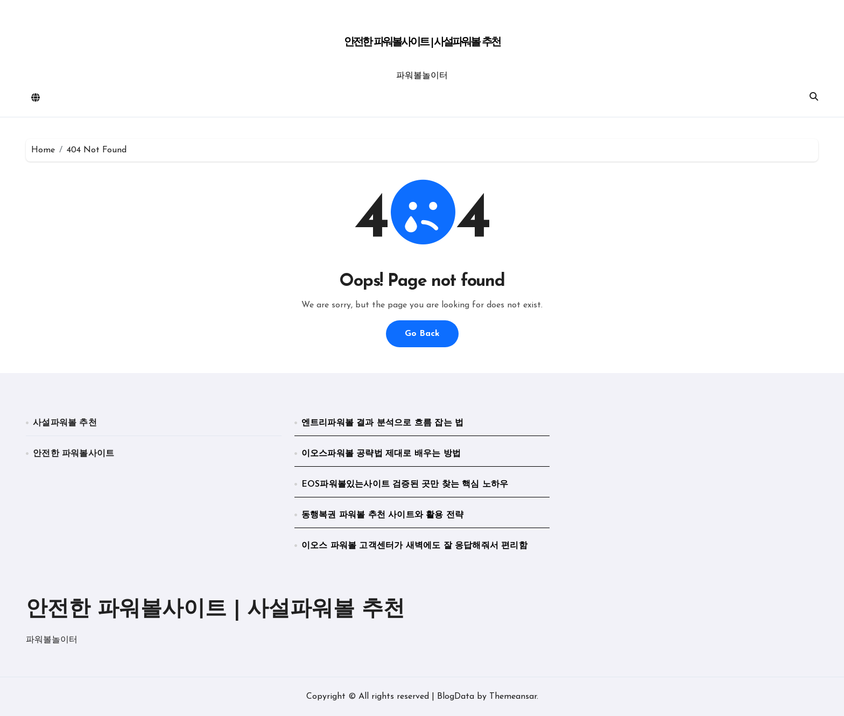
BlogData (455, 696)
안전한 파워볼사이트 (73, 454)
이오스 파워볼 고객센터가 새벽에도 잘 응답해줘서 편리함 (414, 546)
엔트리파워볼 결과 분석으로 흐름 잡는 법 (382, 423)
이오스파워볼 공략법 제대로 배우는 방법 (381, 454)
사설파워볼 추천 (65, 423)
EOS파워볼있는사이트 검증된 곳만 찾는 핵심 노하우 (405, 484)
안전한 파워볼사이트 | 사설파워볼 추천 (422, 42)
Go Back (422, 333)
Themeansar (513, 696)
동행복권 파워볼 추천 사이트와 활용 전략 (382, 515)
